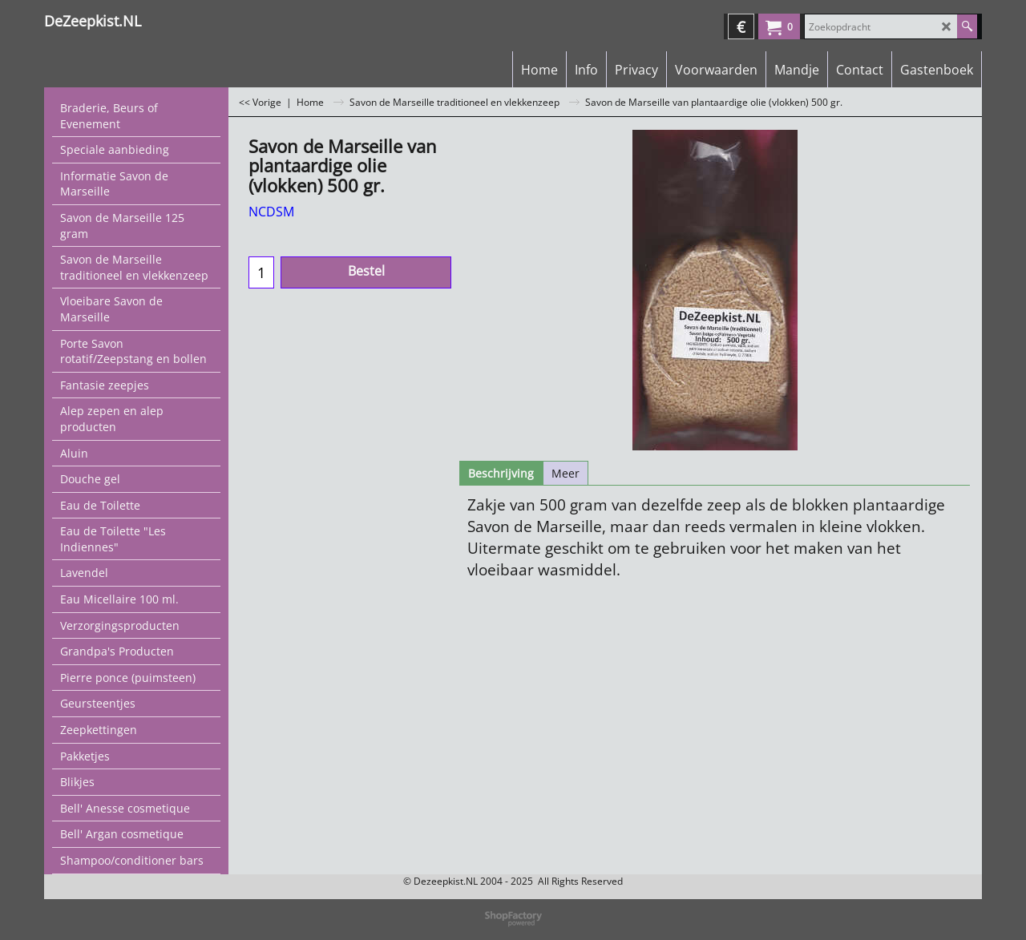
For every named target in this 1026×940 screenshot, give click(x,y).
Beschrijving (501, 473)
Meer (565, 473)
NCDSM (271, 211)
